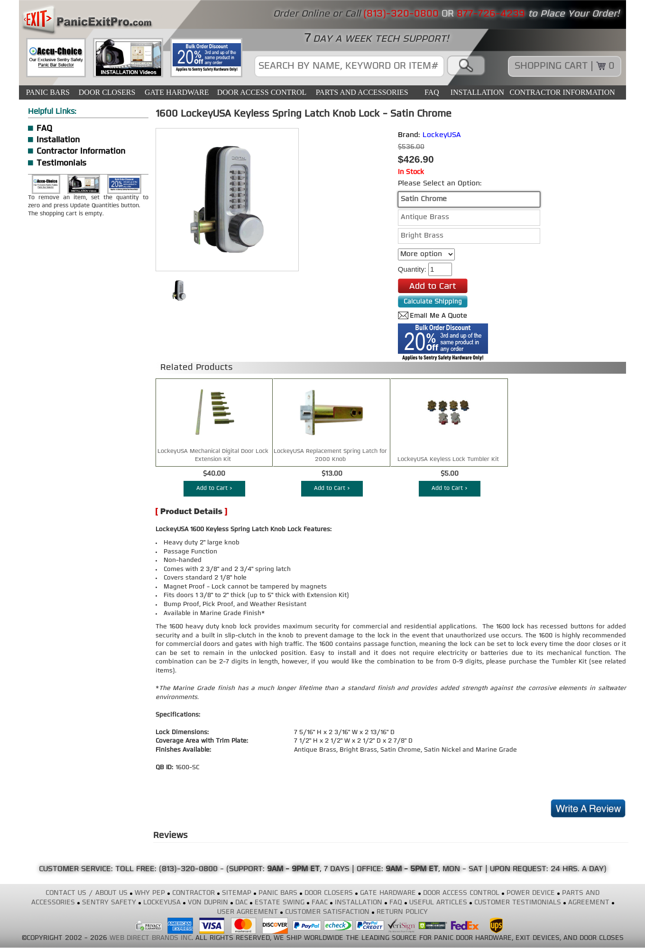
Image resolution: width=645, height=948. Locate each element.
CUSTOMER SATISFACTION (327, 912)
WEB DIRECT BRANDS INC (151, 938)
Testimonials (61, 163)
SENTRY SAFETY (109, 902)
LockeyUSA (442, 135)
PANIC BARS (48, 92)
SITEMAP (236, 893)
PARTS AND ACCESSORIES (362, 92)
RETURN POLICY (402, 912)
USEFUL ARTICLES (438, 902)
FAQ (431, 92)
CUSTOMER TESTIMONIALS (517, 902)
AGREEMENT (588, 902)
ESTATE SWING (279, 902)
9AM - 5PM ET (412, 869)
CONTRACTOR (193, 893)
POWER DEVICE (531, 893)
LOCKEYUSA (162, 902)
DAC (241, 902)
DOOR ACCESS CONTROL (261, 92)
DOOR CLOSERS (107, 92)
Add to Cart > (214, 488)
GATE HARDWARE (177, 92)
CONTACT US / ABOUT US (87, 893)
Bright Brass (422, 235)
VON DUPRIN (208, 902)
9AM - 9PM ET (293, 869)
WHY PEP (150, 893)
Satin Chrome (424, 199)
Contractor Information (81, 151)
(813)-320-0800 (188, 869)
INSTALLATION (477, 92)
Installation (58, 140)
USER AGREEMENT (247, 912)
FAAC (320, 902)
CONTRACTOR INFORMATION (562, 92)
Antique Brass (425, 217)
